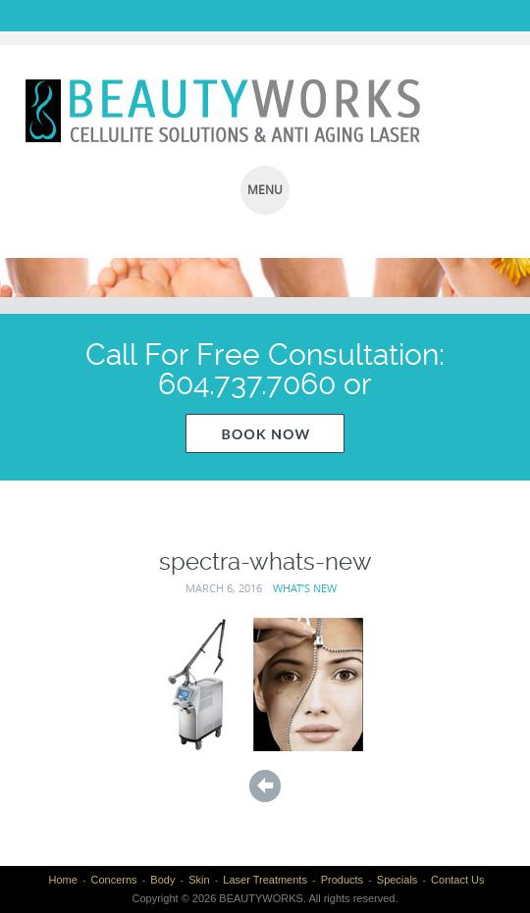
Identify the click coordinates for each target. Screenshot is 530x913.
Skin (198, 880)
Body (162, 880)
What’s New (305, 588)
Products (342, 880)
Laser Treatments (265, 880)
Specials (397, 880)
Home (62, 880)
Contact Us (457, 880)
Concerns (114, 880)
